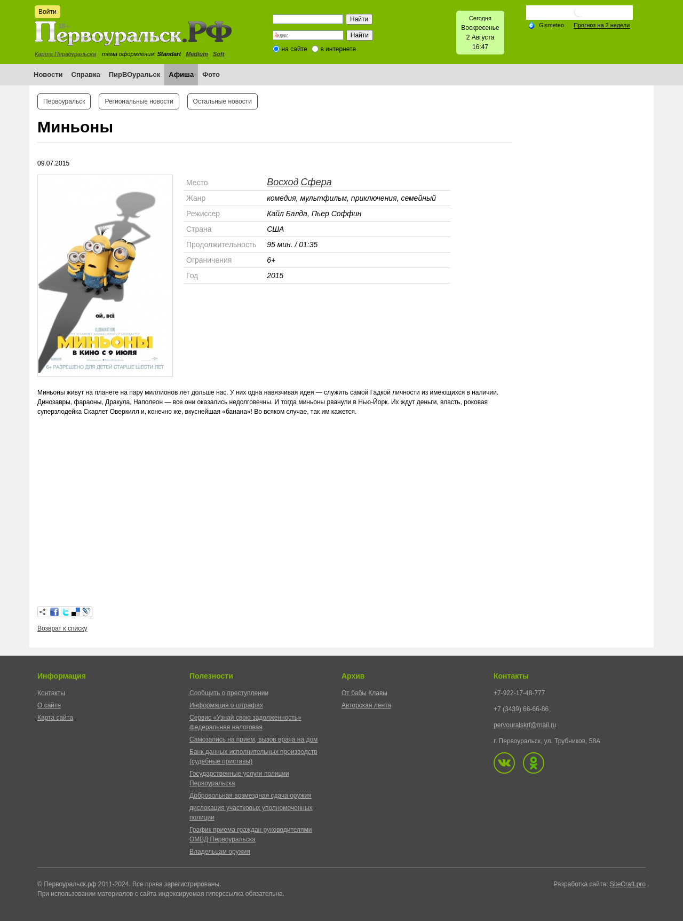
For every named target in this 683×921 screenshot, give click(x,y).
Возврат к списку (62, 628)
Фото (211, 74)
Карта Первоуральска (65, 54)
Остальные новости (222, 101)
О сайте (49, 705)
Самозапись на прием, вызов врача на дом (253, 739)
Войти (47, 11)
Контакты (51, 693)
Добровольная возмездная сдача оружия (250, 795)
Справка (86, 74)
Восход (282, 182)
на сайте (294, 49)
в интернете (338, 49)
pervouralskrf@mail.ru (525, 725)
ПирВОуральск (135, 74)
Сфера (315, 182)
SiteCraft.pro (628, 884)
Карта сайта (55, 717)
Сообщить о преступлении (228, 693)
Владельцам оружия (219, 851)
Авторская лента (366, 705)
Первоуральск (64, 101)
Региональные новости (139, 101)
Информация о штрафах (226, 705)
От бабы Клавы (364, 693)
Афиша (181, 74)
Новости (48, 74)
